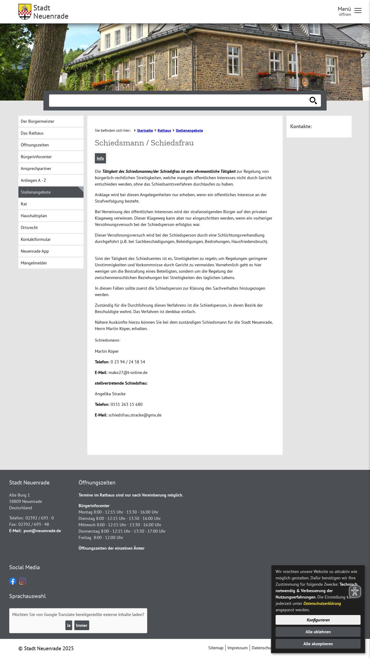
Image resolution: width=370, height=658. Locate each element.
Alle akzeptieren (318, 643)
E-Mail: (15, 530)
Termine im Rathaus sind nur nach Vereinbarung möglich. (131, 495)
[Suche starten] (313, 100)
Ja (69, 625)
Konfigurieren (318, 620)
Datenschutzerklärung (322, 603)
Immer (81, 625)
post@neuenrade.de (42, 530)
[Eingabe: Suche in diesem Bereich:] (180, 100)
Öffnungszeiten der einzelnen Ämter (111, 548)
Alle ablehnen (318, 631)
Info (100, 158)
